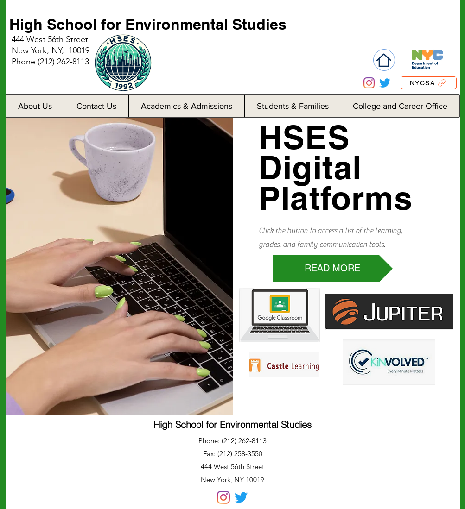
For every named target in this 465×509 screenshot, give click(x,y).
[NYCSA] (429, 82)
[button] (35, 106)
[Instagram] (369, 82)
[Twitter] (384, 82)
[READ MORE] (333, 268)
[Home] (384, 60)
